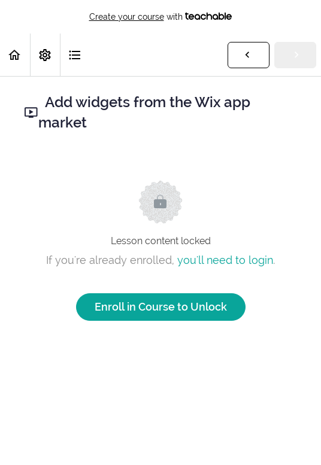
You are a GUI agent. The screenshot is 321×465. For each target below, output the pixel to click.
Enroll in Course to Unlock (161, 306)
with (160, 17)
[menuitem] (45, 55)
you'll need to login (225, 260)
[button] (15, 55)
